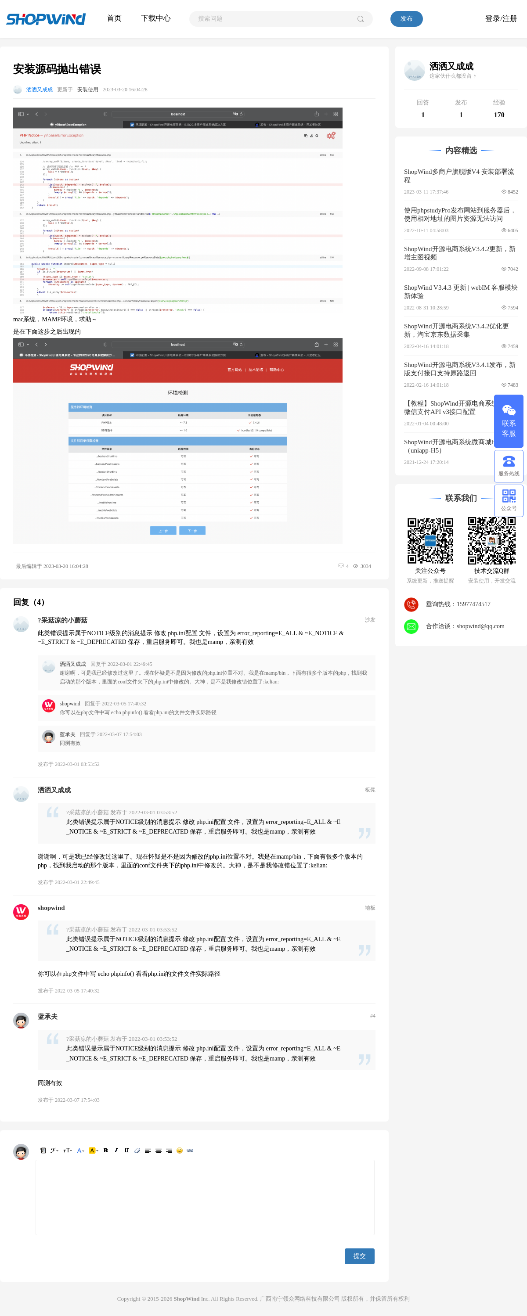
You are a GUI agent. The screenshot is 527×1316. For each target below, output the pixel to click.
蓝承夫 (68, 734)
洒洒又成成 (39, 89)
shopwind (70, 704)
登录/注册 (501, 18)
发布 (407, 18)
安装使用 (87, 89)
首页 (114, 18)
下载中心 (156, 18)
